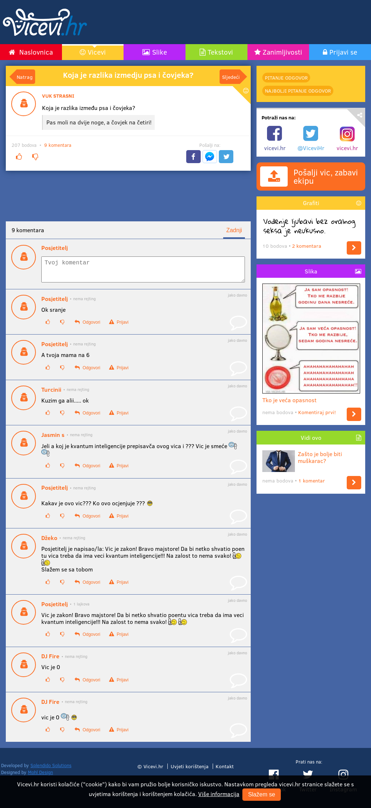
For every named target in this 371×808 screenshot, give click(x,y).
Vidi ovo (311, 437)
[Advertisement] (234, 22)
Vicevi (97, 51)
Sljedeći (231, 76)
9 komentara (57, 145)
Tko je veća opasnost (311, 397)
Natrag (25, 76)
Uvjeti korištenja (190, 770)
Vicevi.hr (153, 770)
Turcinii (51, 394)
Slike (159, 51)
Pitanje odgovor (286, 77)
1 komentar (311, 480)
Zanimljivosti (282, 51)
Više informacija (218, 794)
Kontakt (225, 770)
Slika (311, 271)
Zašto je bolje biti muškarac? (302, 457)
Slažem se (261, 794)
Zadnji (234, 230)
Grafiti (311, 203)
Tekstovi (220, 51)
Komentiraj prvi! (317, 412)
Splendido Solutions (50, 769)
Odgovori (87, 326)
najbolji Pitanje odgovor (298, 90)
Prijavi (119, 326)
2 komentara (306, 245)
